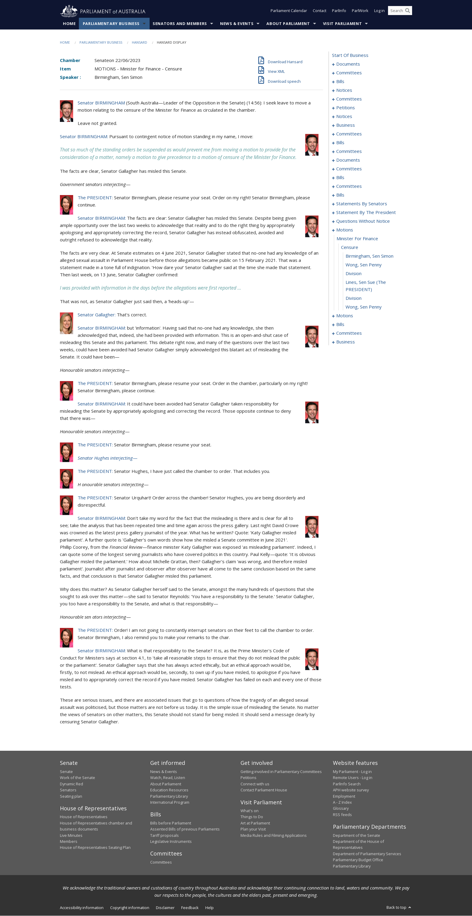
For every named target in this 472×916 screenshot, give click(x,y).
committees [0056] (349, 151)
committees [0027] (349, 99)
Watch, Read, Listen (167, 778)
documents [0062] (348, 160)
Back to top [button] (399, 907)
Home (69, 23)
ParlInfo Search (347, 784)
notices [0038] (344, 116)
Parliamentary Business (111, 23)
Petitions (248, 778)
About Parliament (288, 23)
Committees (161, 862)
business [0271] (345, 342)
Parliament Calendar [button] (289, 11)
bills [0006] (340, 82)
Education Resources (169, 790)
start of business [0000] (350, 55)
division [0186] (354, 274)
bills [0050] (340, 143)
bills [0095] (340, 195)
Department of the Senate (356, 835)
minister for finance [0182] (357, 239)
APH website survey (351, 790)
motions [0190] (344, 316)
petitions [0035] (345, 108)
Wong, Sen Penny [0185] (364, 265)
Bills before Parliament (170, 823)
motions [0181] (344, 230)
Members (68, 841)
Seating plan (71, 796)
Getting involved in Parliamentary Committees (281, 772)
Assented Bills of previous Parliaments (185, 829)
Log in (379, 11)
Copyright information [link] (129, 908)
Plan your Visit (253, 829)
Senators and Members (180, 23)
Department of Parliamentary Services (367, 853)
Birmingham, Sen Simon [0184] (369, 256)
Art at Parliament (255, 823)
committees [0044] (349, 134)
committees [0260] (349, 333)
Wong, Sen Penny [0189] (364, 307)
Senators (68, 790)
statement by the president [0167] (366, 213)
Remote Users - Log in (352, 778)
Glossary (341, 808)
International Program (169, 802)
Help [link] (209, 908)
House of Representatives (83, 817)
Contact (319, 11)
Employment (344, 796)
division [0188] (354, 298)
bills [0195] (340, 324)
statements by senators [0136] (361, 204)
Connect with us (255, 784)
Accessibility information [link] (82, 908)
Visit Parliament (342, 23)
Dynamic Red (71, 784)
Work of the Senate (77, 778)
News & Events (236, 23)
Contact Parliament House (264, 790)
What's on (250, 811)
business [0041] (345, 125)
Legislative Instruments (171, 841)
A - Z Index (342, 802)
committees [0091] (349, 186)
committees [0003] (349, 73)
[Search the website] (400, 11)
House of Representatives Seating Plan (95, 847)
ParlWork (360, 11)
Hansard (139, 42)
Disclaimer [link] (165, 908)
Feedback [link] (190, 908)
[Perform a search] (407, 11)
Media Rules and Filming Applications (274, 835)
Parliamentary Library (169, 796)
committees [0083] (349, 169)
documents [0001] (348, 64)
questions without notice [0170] (363, 221)
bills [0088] (340, 178)
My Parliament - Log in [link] (352, 772)
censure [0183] (349, 247)
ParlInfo (339, 11)
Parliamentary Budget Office (358, 860)
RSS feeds (342, 814)
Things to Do (252, 817)
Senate (66, 772)
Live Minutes (71, 835)
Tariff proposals (164, 835)
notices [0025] (344, 90)
